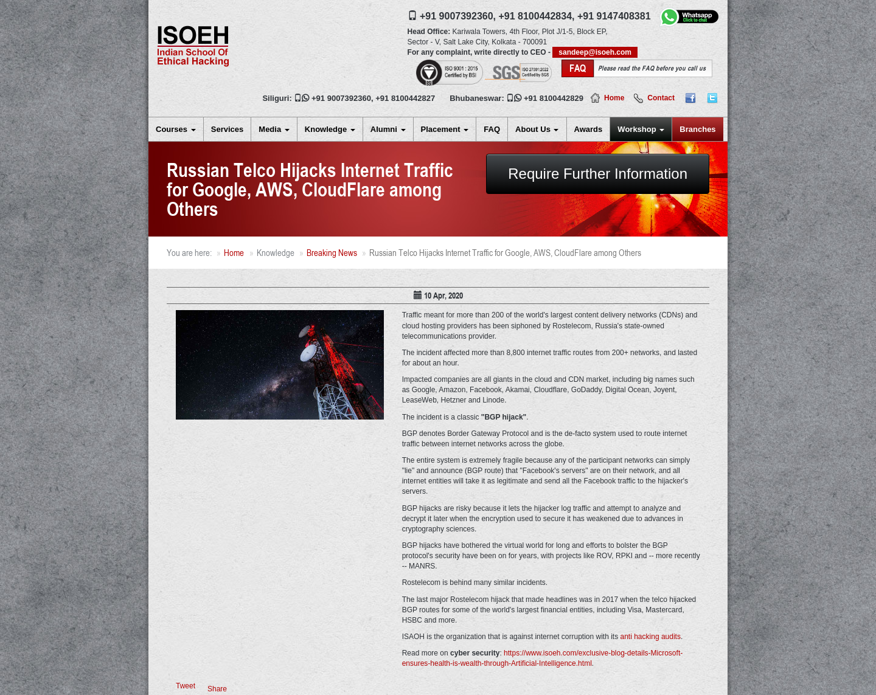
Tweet (185, 686)
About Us (536, 129)
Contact (661, 98)
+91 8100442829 (553, 98)
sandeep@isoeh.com (594, 52)
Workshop (640, 129)
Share (217, 689)
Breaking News (332, 252)
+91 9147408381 (614, 16)
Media (274, 129)
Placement (445, 129)
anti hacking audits (650, 636)
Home (614, 98)
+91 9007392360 (341, 98)
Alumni (388, 129)
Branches (697, 129)
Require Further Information (597, 173)
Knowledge (330, 129)
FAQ (492, 129)
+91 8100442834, (536, 16)
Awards (588, 129)
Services (227, 129)
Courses (176, 129)
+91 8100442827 (405, 98)
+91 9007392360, (458, 16)
